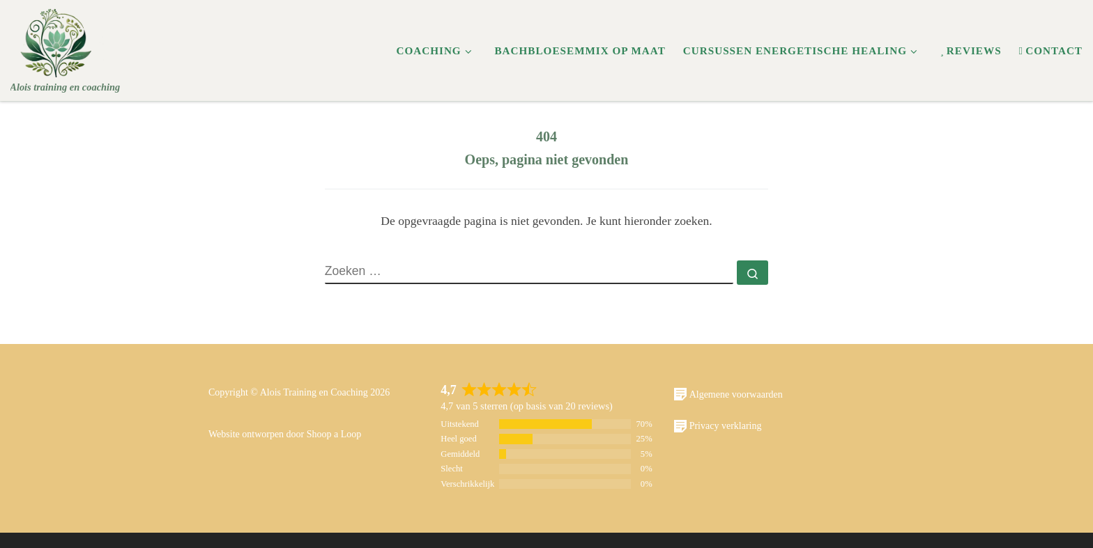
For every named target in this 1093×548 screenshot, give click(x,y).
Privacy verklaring (717, 426)
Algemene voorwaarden (728, 394)
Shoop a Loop (334, 434)
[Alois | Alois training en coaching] (57, 39)
